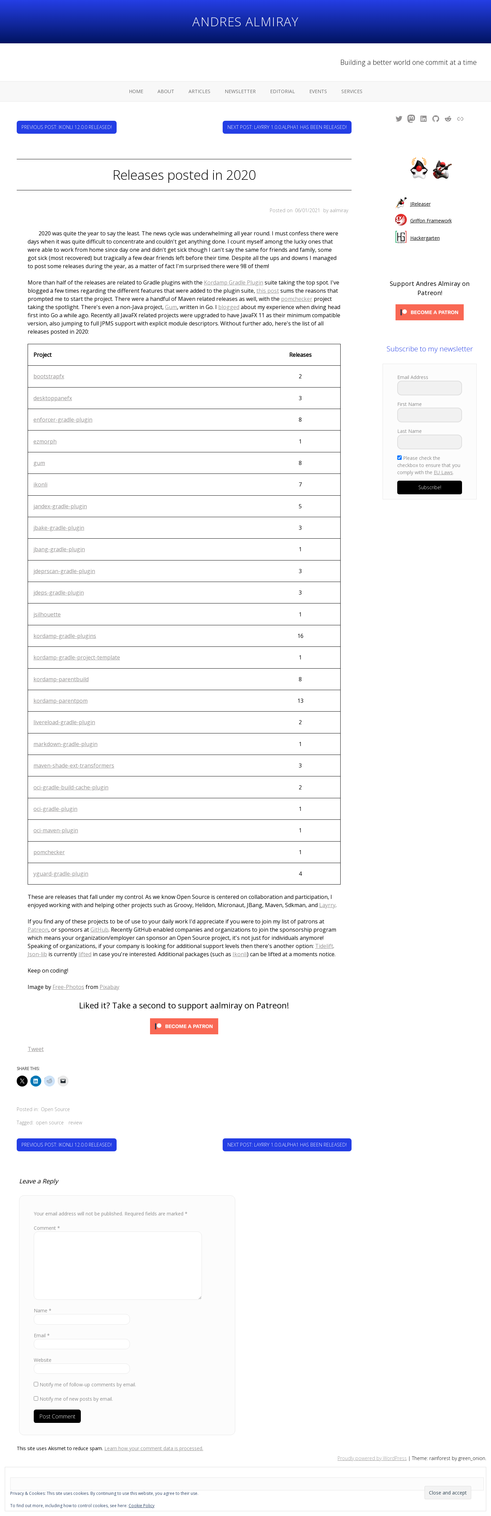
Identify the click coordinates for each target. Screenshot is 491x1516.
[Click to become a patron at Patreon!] (184, 1027)
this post (267, 290)
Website (42, 1360)
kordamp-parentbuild (61, 679)
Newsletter (240, 91)
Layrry (327, 905)
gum (39, 463)
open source (50, 1122)
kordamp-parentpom (60, 700)
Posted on (295, 210)
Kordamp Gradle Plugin (233, 282)
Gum (171, 307)
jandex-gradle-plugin (60, 506)
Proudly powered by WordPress (372, 1458)
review (75, 1122)
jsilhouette (47, 614)
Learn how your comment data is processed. (153, 1448)
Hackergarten (425, 238)
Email (42, 1335)
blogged (228, 307)
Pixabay (109, 987)
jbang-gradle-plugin (59, 549)
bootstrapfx (48, 376)
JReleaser (420, 204)
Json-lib (37, 954)
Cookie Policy (141, 1505)
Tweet (36, 1049)
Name (42, 1310)
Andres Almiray (245, 21)
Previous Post (66, 127)
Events (318, 91)
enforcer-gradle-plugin (62, 419)
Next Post (287, 127)
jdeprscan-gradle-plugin (64, 571)
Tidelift (324, 946)
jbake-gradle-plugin (58, 527)
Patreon (38, 929)
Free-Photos (68, 987)
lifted (84, 954)
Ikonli (240, 954)
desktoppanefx (52, 398)
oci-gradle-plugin (55, 809)
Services (351, 91)
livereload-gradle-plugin (64, 722)
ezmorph (45, 441)
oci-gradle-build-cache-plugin (70, 787)
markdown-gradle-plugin (65, 744)
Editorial (282, 91)
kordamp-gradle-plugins (64, 636)
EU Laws (443, 472)
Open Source (55, 1109)
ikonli (40, 484)
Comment (47, 1228)
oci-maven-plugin (55, 830)
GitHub (99, 929)
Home (136, 91)
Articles (199, 91)
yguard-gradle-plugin (60, 873)
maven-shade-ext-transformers (73, 765)
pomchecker (296, 299)
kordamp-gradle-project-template (76, 657)
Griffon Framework (431, 220)
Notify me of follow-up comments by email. (88, 1384)
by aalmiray (335, 210)
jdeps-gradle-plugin (58, 592)
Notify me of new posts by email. (76, 1399)
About (166, 91)
